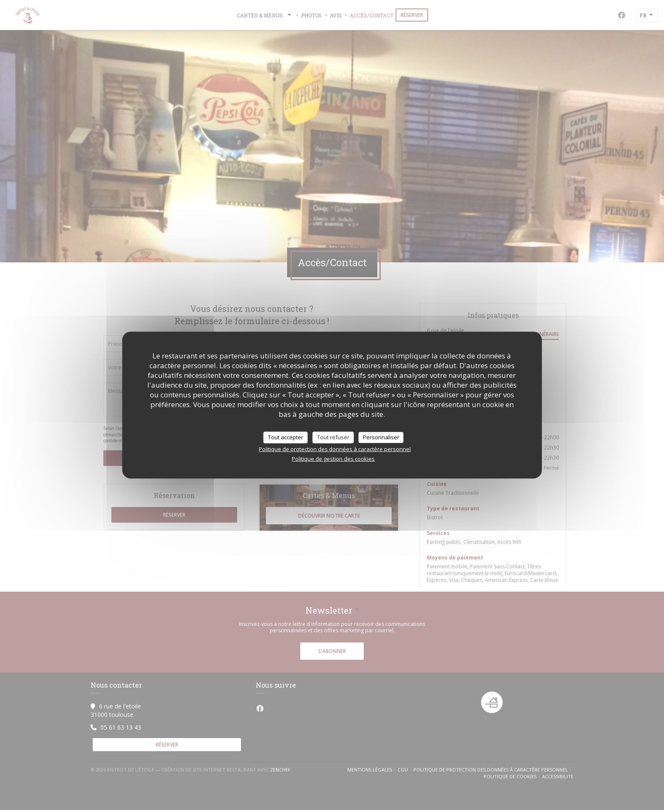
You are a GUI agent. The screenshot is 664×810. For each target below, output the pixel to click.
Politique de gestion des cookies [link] (333, 458)
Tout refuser (333, 437)
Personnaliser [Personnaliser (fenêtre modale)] (381, 437)
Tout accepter (285, 437)
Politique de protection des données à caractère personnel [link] (335, 448)
